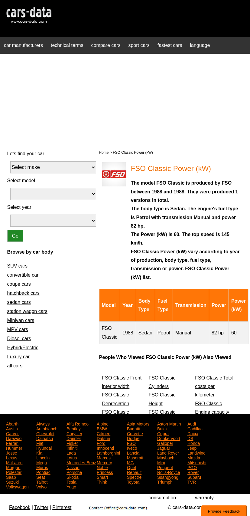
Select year (19, 207)
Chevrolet (45, 433)
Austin (12, 428)
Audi (191, 423)
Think (102, 481)
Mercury (104, 462)
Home (104, 152)
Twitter (41, 507)
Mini (161, 462)
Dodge (133, 438)
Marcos (104, 457)
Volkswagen (17, 486)
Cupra (163, 433)
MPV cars (17, 329)
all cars (15, 365)
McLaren (14, 462)
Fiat (39, 443)
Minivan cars (20, 320)
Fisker (72, 443)
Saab (11, 476)
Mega (41, 462)
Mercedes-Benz (81, 462)
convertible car (23, 275)
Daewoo (13, 438)
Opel (131, 467)
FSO (131, 443)
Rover (193, 472)
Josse (11, 452)
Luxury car (18, 356)
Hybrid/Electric (22, 347)
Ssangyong (167, 476)
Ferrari (12, 443)
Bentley (74, 428)
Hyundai (44, 447)
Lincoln (43, 457)
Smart (102, 476)
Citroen (103, 433)
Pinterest (61, 507)
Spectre (134, 476)
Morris (42, 467)
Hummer (14, 447)
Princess (105, 472)
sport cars (138, 45)
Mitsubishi (196, 462)
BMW (102, 428)
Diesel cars (19, 338)
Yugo (71, 486)
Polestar (13, 472)
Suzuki (12, 481)
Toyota (133, 481)
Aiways (43, 423)
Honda (193, 443)
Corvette (135, 433)
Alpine (103, 423)
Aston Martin (169, 423)
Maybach (165, 457)
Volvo (41, 486)
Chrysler (74, 433)
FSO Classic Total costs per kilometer (214, 386)
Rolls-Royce (168, 472)
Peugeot (165, 467)
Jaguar (163, 447)
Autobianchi (47, 428)
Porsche (74, 472)
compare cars (106, 45)
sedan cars (19, 302)
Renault (134, 472)
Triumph (165, 481)
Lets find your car (25, 153)
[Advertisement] (125, 101)
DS (190, 438)
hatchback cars (23, 293)
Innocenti (105, 447)
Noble (102, 467)
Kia (39, 452)
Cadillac (195, 428)
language (200, 45)
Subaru (194, 476)
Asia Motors (138, 423)
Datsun (103, 438)
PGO (192, 467)
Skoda (73, 476)
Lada (71, 452)
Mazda (193, 457)
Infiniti (72, 447)
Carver (12, 433)
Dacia (192, 433)
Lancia (133, 452)
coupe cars (19, 284)
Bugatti (133, 428)
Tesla (71, 481)
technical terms (67, 45)
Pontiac (43, 472)
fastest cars (169, 45)
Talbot (41, 481)
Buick (162, 428)
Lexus (11, 457)
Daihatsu (44, 438)
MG (130, 462)
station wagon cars (27, 311)
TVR (191, 481)
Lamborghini (108, 452)
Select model (21, 180)
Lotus (72, 457)
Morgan (13, 467)
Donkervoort (168, 438)
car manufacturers (23, 45)
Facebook (19, 507)
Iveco (132, 447)
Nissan (73, 467)
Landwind (196, 452)
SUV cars (17, 265)
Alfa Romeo (78, 423)
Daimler (74, 438)
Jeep (191, 447)
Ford (101, 443)
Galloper (165, 443)
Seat (40, 476)
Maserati (135, 457)
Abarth (12, 423)
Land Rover (168, 452)
